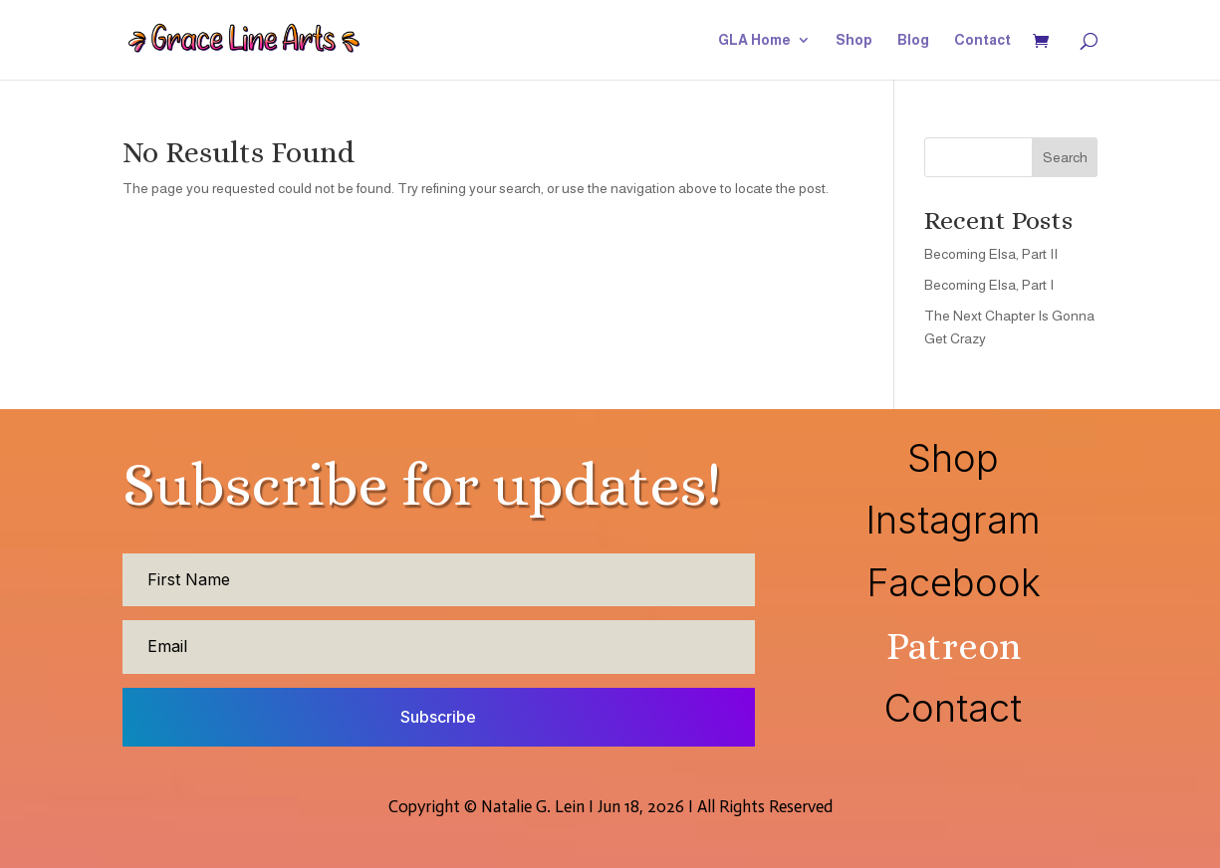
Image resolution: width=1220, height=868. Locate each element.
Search (1065, 157)
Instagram (953, 519)
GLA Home (754, 40)
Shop (854, 40)
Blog (913, 40)
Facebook (953, 582)
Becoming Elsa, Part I (989, 285)
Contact (982, 40)
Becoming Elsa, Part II (991, 254)
